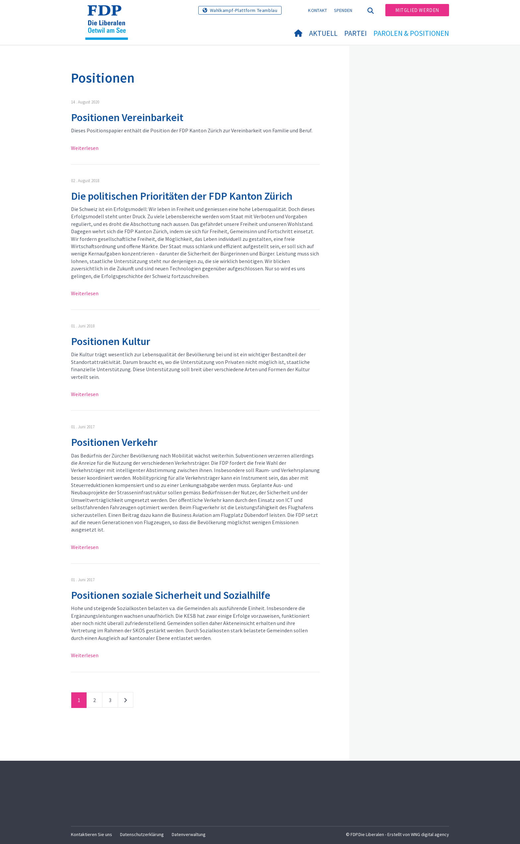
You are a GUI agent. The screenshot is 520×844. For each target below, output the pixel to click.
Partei (355, 33)
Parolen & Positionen (411, 33)
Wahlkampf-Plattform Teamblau (244, 10)
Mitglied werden (417, 10)
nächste (125, 701)
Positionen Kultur (110, 341)
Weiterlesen (84, 148)
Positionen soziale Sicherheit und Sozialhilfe (170, 595)
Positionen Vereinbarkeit (127, 117)
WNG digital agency (430, 834)
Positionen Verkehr (114, 442)
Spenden (343, 10)
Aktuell (323, 33)
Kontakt (317, 10)
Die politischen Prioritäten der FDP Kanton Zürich (181, 196)
